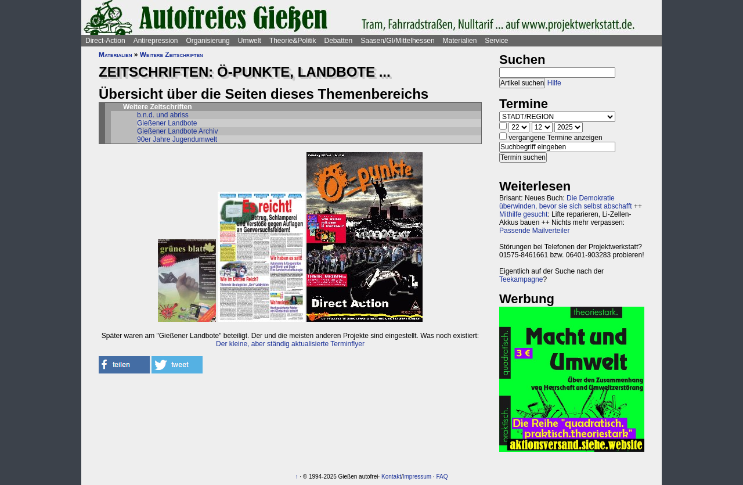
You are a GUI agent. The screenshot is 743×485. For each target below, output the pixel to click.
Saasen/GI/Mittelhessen (397, 41)
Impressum (417, 476)
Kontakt (391, 476)
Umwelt (249, 41)
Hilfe (554, 83)
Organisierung (207, 41)
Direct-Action (105, 41)
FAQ (442, 476)
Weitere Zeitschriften (171, 55)
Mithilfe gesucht (523, 214)
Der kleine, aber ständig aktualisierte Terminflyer (290, 344)
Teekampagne (521, 279)
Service (496, 41)
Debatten (338, 41)
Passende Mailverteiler (534, 231)
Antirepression (156, 41)
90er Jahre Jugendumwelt (177, 139)
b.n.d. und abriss (163, 115)
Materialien (460, 41)
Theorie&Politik (292, 41)
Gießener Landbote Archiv (177, 131)
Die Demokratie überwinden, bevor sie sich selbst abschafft (565, 202)
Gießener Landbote (167, 123)
